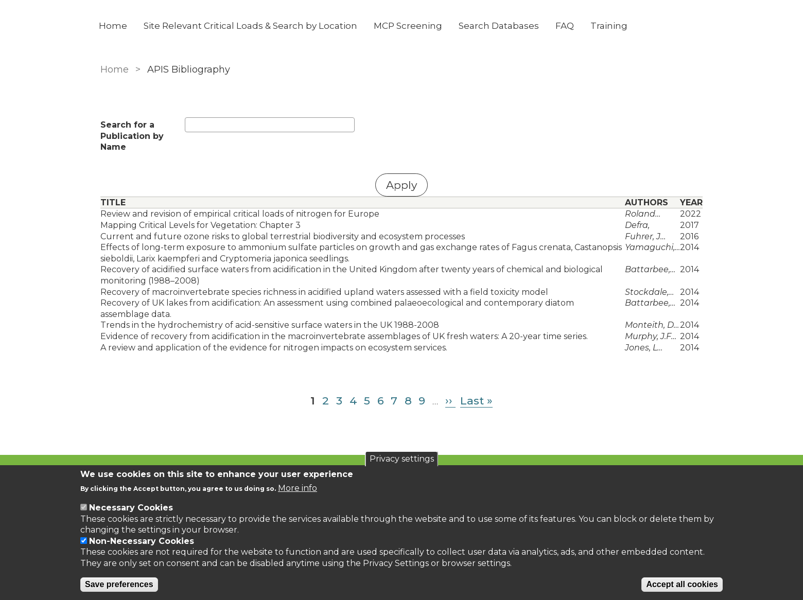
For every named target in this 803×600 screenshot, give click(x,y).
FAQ (566, 26)
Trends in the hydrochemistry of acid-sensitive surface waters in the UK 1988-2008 (269, 325)
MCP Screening (409, 26)
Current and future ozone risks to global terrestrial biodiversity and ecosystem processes (282, 236)
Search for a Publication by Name (132, 136)
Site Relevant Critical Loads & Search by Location (252, 26)
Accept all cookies (682, 584)
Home (114, 26)
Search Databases (500, 26)
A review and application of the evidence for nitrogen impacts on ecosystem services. (273, 347)
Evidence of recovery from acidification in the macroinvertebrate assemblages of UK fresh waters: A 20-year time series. (344, 336)
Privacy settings (402, 459)
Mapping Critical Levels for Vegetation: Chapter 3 (200, 225)
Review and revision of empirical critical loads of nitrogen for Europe (239, 214)
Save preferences (119, 584)
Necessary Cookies (131, 508)
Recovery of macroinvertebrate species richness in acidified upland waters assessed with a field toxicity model (324, 292)
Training (610, 26)
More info (297, 488)
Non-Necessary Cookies (141, 541)
